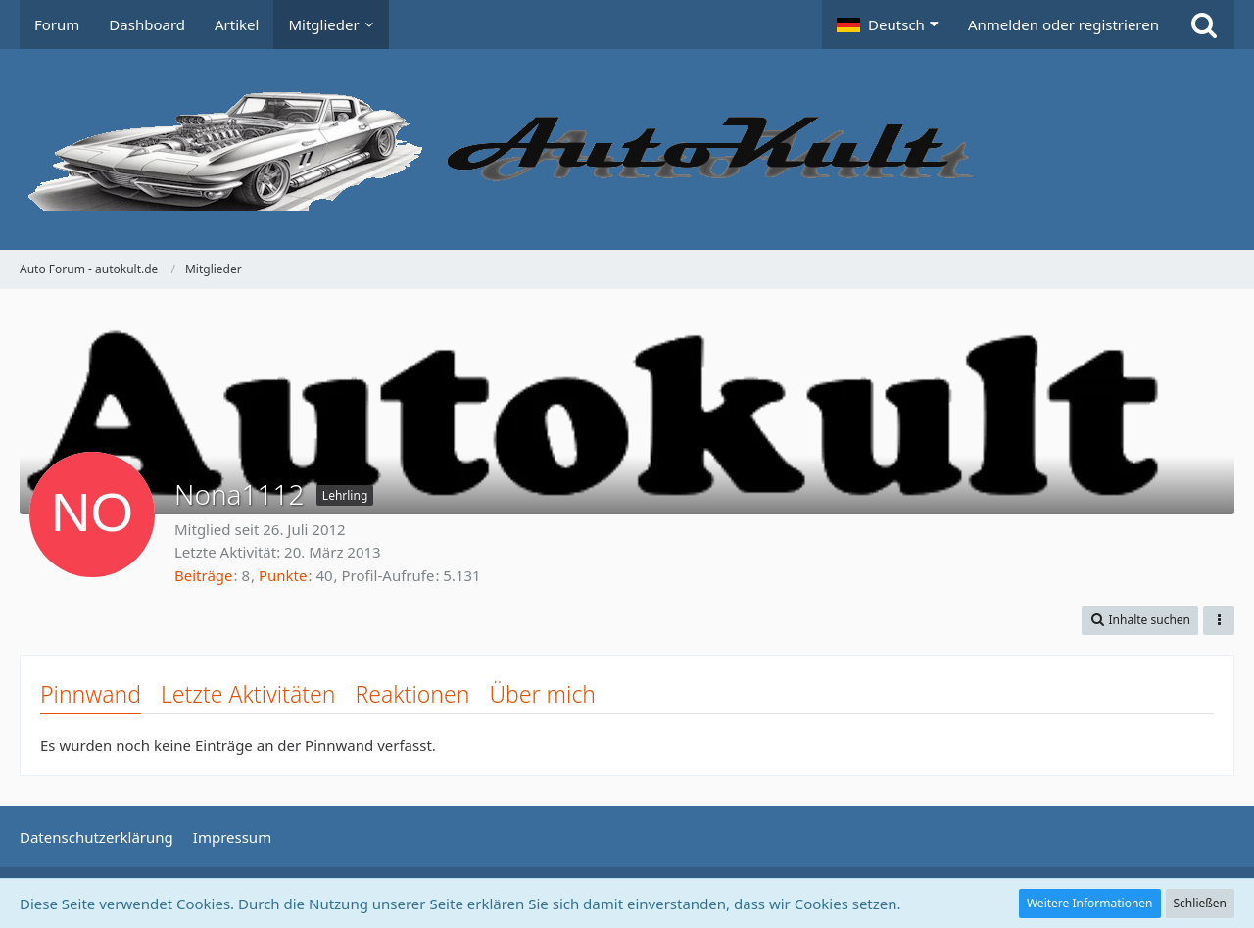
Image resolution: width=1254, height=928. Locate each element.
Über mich (542, 693)
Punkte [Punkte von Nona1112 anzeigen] (283, 575)
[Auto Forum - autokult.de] (627, 149)
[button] (887, 24)
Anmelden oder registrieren (1063, 24)
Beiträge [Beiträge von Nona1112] (203, 575)
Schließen (1200, 903)
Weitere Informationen (1090, 903)
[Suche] (1204, 24)
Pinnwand (90, 693)
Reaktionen (412, 693)
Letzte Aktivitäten (248, 693)
